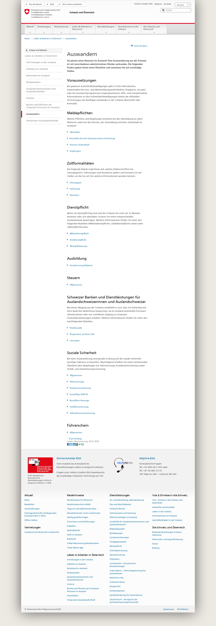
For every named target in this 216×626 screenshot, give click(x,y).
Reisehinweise (61, 29)
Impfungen (75, 151)
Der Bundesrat (35, 4)
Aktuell (30, 29)
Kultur (155, 544)
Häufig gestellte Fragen (77, 517)
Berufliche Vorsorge (79, 400)
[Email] (82, 444)
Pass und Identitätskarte (120, 504)
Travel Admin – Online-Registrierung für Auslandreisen (128, 572)
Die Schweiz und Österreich (154, 29)
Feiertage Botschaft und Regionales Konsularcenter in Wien (40, 514)
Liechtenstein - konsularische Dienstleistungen (123, 565)
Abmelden (74, 132)
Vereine (70, 584)
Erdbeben (71, 526)
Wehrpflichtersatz (78, 246)
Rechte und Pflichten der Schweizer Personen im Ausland (83, 589)
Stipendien (115, 559)
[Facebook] (68, 444)
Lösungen (74, 340)
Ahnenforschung (117, 555)
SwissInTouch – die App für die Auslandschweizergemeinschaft (124, 600)
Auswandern (72, 596)
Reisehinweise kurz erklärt (79, 504)
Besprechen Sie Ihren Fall (81, 334)
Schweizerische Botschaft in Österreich (41, 532)
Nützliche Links (117, 578)
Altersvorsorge (76, 381)
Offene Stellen (31, 520)
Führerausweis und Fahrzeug (123, 513)
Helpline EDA (147, 458)
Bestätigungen (116, 533)
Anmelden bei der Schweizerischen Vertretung (92, 138)
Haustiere (74, 195)
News (26, 500)
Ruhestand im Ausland (77, 568)
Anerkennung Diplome (81, 265)
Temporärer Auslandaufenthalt (81, 600)
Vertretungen (44, 29)
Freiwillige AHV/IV (78, 394)
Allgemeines (75, 285)
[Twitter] (71, 444)
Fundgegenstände (118, 542)
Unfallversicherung (78, 407)
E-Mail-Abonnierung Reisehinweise (83, 543)
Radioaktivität (73, 530)
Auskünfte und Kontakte (163, 507)
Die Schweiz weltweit (72, 4)
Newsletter (29, 504)
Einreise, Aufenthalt (79, 145)
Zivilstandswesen (117, 591)
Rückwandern (73, 573)
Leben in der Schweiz (161, 511)
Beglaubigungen (117, 529)
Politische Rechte (117, 509)
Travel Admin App (75, 548)
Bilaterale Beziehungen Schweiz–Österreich (167, 533)
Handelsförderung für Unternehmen (126, 595)
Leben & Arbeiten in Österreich (83, 29)
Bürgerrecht (115, 586)
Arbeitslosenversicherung (82, 413)
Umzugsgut (75, 182)
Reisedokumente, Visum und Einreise (83, 513)
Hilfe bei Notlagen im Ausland (123, 517)
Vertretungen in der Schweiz (80, 560)
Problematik (75, 328)
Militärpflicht (116, 546)
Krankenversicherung (80, 388)
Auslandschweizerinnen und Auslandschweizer (80, 578)
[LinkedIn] (74, 444)
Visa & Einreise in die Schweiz (128, 29)
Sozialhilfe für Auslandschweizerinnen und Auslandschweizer (129, 523)
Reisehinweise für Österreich (80, 500)
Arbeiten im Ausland (76, 564)
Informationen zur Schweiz (164, 516)
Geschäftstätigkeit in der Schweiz (167, 520)
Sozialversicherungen (119, 537)
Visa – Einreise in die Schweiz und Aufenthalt (167, 501)
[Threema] (77, 444)
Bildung (155, 548)
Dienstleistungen (106, 29)
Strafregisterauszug (118, 550)
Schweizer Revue (117, 582)
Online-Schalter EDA (69, 458)
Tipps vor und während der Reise (81, 509)
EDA (52, 4)
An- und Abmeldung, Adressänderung (127, 500)
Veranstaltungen (32, 509)
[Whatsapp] (79, 444)
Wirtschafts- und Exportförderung (167, 539)
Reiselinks (71, 539)
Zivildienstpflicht (77, 240)
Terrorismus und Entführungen (81, 522)
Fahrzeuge (74, 189)
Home (27, 38)
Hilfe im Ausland (74, 535)
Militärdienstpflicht (79, 233)
